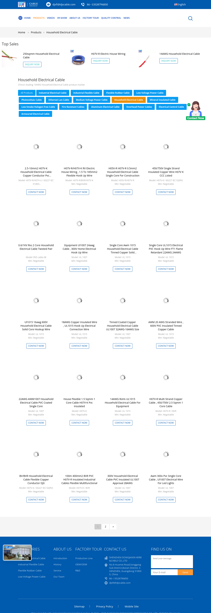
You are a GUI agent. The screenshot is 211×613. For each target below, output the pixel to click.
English (181, 4)
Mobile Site (132, 606)
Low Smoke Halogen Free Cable (38, 106)
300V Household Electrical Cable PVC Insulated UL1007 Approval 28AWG (122, 479)
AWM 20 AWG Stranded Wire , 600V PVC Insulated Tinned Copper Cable (165, 325)
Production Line (84, 558)
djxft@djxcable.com (63, 4)
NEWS (127, 17)
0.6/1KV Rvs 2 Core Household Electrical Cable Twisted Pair (36, 246)
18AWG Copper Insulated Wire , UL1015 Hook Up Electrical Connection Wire (79, 325)
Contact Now (36, 192)
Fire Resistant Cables (73, 106)
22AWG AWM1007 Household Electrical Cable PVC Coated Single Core (36, 402)
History (57, 564)
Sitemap (79, 606)
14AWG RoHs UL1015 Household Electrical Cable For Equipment (122, 402)
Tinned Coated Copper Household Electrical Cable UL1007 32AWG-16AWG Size (122, 325)
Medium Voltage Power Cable (91, 99)
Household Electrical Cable (62, 32)
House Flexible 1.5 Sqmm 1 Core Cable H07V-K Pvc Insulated (79, 402)
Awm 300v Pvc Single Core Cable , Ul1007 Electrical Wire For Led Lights (166, 479)
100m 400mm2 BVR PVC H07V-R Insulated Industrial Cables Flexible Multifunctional (79, 479)
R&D (77, 570)
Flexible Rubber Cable (117, 92)
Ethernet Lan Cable (59, 99)
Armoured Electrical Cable (35, 113)
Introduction (60, 558)
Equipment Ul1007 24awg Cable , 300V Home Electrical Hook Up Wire (79, 248)
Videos (51, 17)
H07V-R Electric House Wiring (108, 53)
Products (39, 17)
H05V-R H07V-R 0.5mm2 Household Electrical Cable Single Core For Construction (122, 172)
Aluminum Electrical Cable (105, 106)
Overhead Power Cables (139, 106)
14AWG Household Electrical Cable (179, 53)
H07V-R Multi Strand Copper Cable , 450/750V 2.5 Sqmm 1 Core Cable (166, 402)
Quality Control (111, 17)
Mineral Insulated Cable (162, 99)
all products (27, 92)
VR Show (62, 17)
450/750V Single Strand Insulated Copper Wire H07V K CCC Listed (166, 172)
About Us (74, 17)
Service (57, 570)
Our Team (59, 576)
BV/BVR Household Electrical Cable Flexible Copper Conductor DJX (36, 479)
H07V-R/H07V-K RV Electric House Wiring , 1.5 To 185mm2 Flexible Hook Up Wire (79, 172)
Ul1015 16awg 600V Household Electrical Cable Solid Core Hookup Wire (36, 325)
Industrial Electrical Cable (53, 92)
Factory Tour (91, 17)
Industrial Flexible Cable (86, 92)
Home (24, 18)
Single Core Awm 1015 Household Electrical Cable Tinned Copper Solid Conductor (122, 250)
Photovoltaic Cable (31, 99)
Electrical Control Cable (171, 106)
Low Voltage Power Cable (149, 92)
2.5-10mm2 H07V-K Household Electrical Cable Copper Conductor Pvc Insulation (36, 174)
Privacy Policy (104, 606)
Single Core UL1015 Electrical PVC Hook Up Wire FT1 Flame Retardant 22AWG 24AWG (166, 248)
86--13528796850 (97, 4)
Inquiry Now (32, 64)
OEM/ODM (81, 564)
